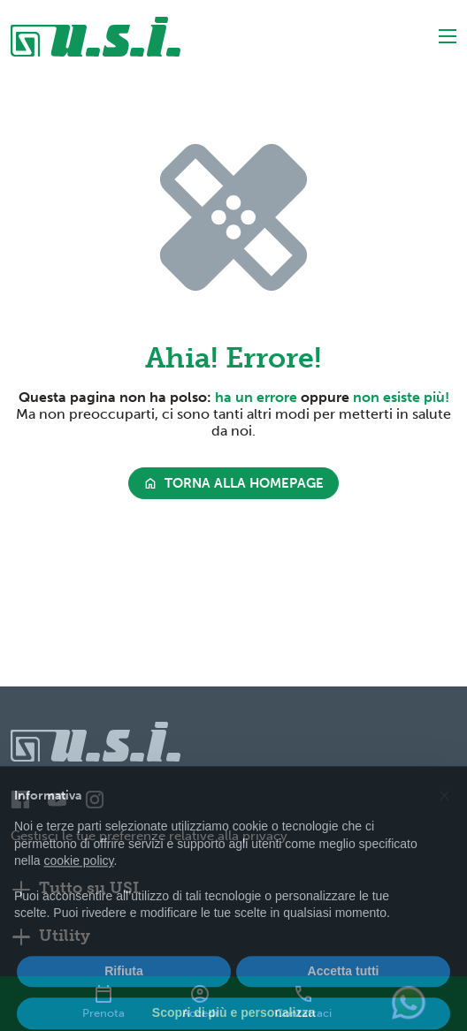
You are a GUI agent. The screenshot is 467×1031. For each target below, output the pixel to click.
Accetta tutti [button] (343, 995)
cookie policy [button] (78, 884)
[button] (444, 817)
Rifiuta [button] (123, 995)
